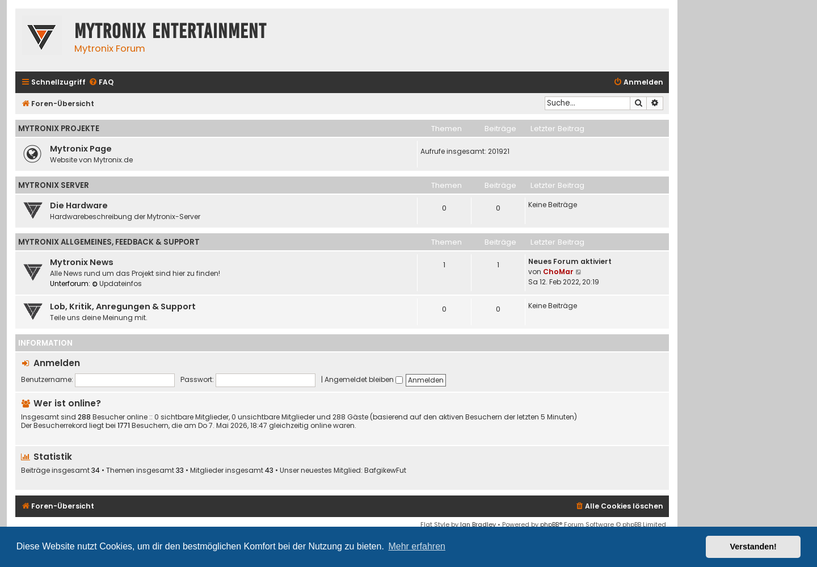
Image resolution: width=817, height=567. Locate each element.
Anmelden (56, 363)
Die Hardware (79, 205)
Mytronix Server (53, 185)
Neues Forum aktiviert (570, 261)
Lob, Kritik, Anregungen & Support (123, 306)
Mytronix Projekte (58, 128)
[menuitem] (101, 82)
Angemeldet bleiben (364, 379)
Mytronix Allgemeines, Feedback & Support (109, 242)
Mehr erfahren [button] (416, 546)
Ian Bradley (478, 524)
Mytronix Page (81, 148)
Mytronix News (81, 262)
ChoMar (558, 271)
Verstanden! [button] (753, 546)
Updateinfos (117, 283)
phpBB (549, 524)
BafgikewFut (385, 470)
